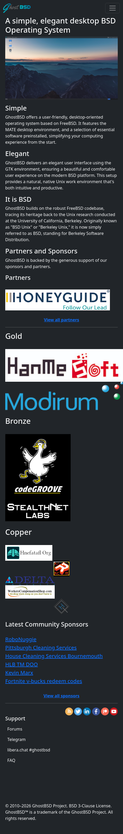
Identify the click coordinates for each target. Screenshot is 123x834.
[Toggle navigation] (112, 8)
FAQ (11, 760)
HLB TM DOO (21, 664)
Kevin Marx (19, 672)
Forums (14, 729)
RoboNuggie (20, 639)
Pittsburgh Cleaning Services (41, 647)
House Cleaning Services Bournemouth (54, 655)
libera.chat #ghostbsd (28, 750)
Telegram (16, 739)
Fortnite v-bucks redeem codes (43, 681)
